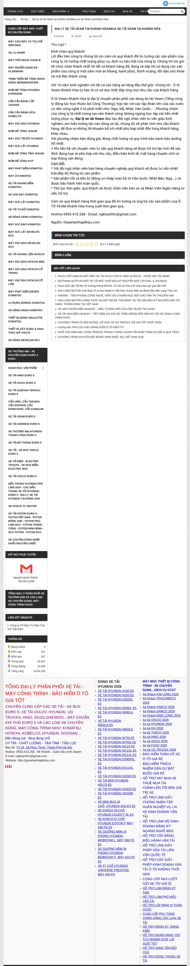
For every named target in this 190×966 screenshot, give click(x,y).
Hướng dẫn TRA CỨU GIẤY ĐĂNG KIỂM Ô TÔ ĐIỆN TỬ (91, 327)
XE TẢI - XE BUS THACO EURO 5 (23, 452)
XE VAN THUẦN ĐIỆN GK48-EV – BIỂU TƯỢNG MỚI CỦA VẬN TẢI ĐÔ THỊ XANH (106, 308)
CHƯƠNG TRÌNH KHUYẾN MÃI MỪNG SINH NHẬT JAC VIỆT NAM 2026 (101, 336)
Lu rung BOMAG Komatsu (26, 302)
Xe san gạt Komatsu (23, 194)
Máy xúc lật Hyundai (23, 145)
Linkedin (95, 36)
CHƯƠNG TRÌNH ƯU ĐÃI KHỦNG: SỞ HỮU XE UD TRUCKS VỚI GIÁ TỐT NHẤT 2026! (110, 322)
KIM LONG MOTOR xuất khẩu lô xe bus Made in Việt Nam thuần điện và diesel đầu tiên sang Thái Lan (117, 290)
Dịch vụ (104, 11)
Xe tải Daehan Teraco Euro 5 (24, 392)
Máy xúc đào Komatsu (24, 224)
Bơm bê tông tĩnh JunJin (26, 153)
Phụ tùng (84, 11)
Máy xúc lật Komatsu (24, 201)
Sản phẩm (60, 11)
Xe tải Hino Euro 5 (21, 375)
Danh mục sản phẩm (26, 367)
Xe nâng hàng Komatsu (25, 216)
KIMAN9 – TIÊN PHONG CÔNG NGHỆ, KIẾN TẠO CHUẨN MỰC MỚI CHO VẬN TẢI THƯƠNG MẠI (116, 295)
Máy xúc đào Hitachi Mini (26, 261)
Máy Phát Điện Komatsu (25, 168)
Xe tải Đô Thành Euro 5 (25, 442)
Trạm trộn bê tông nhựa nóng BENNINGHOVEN (26, 80)
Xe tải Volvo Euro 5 (22, 476)
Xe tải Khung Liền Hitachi (26, 254)
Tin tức (140, 11)
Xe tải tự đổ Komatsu (23, 209)
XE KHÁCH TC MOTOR (22, 506)
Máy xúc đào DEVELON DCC (24, 245)
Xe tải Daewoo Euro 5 (24, 423)
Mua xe (122, 11)
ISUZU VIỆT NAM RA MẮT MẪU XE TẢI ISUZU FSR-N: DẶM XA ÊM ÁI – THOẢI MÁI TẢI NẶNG (114, 276)
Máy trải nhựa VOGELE (24, 60)
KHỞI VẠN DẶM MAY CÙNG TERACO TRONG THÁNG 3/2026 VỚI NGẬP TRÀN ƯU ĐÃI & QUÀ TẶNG (118, 332)
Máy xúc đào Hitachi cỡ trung (25, 271)
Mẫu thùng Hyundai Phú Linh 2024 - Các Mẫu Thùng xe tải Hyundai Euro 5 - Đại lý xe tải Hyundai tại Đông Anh (25, 491)
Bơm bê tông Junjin (22, 131)
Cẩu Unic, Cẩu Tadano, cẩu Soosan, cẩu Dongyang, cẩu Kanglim (25, 405)
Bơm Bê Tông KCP (20, 160)
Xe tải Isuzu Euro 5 (22, 382)
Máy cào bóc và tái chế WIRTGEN (25, 43)
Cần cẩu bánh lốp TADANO (21, 103)
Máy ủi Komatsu (19, 175)
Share (59, 36)
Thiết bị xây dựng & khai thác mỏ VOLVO (26, 330)
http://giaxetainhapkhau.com (36, 760)
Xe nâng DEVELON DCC (24, 340)
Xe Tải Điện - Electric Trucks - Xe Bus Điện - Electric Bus (24, 465)
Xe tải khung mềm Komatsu (20, 185)
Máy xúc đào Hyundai (24, 123)
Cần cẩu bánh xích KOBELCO (21, 114)
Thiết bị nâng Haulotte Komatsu (25, 319)
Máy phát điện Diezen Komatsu (23, 293)
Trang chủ (15, 11)
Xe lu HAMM (16, 52)
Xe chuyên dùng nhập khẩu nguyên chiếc (24, 541)
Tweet (76, 36)
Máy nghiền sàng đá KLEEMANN (23, 69)
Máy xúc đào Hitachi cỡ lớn (25, 282)
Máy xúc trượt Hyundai (25, 138)
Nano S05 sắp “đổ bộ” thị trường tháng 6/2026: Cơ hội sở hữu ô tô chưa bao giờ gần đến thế (112, 285)
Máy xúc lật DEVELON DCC (23, 233)
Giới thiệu (38, 11)
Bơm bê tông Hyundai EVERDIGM (24, 91)
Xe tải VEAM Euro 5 (21, 416)
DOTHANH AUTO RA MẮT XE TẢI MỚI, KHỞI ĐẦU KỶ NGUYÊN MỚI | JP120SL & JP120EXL (112, 280)
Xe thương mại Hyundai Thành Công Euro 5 (25, 433)
